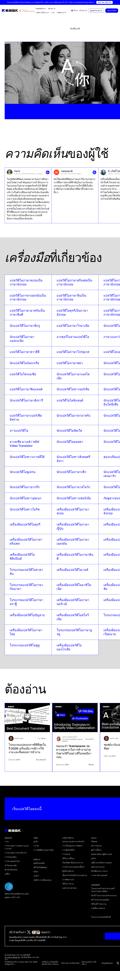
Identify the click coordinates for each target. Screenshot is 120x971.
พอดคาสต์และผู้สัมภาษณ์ (101, 854)
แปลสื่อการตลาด (98, 908)
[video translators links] (28, 282)
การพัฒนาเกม (68, 879)
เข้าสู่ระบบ (83, 10)
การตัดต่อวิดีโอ (68, 850)
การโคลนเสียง (11, 857)
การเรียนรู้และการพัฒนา (72, 846)
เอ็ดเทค (94, 841)
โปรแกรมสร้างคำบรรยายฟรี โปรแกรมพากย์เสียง (103, 889)
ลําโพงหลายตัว (11, 865)
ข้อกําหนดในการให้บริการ (89, 963)
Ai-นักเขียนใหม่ (11, 870)
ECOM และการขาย (99, 871)
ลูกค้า (36, 841)
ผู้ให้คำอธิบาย (68, 871)
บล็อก (36, 871)
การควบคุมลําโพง (12, 861)
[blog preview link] (28, 737)
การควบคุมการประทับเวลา (16, 853)
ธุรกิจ (93, 858)
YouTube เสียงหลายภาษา (72, 863)
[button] (41, 9)
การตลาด (66, 854)
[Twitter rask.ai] (118, 963)
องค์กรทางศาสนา (69, 888)
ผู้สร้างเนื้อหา (96, 850)
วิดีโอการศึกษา (68, 858)
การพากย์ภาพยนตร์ (99, 875)
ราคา (53, 12)
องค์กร (36, 876)
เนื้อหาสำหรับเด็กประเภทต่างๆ (74, 875)
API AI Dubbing (40, 867)
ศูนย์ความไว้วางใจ (12, 897)
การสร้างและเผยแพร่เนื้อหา (73, 867)
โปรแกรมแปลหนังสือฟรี (101, 917)
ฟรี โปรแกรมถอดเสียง (100, 900)
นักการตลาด (96, 846)
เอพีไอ (7, 874)
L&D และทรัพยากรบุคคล (101, 863)
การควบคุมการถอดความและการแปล (17, 847)
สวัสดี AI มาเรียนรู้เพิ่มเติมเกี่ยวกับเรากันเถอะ (50, 963)
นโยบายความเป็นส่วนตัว (70, 963)
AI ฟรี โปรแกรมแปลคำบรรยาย (103, 895)
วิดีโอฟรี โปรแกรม (98, 904)
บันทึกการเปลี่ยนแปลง (42, 880)
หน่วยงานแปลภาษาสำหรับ (73, 841)
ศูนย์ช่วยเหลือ (39, 863)
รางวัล (36, 846)
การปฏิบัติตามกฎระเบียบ (44, 850)
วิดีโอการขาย (67, 884)
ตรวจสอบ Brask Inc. (12, 957)
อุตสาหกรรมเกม (98, 867)
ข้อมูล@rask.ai (107, 963)
